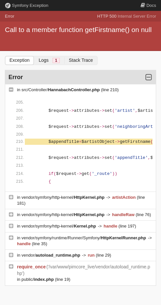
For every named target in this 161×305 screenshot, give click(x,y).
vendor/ (52, 255)
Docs (148, 5)
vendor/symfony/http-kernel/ (64, 197)
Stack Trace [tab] (81, 60)
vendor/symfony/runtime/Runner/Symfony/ (84, 237)
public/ (38, 279)
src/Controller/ (61, 89)
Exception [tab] (19, 60)
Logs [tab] (49, 60)
